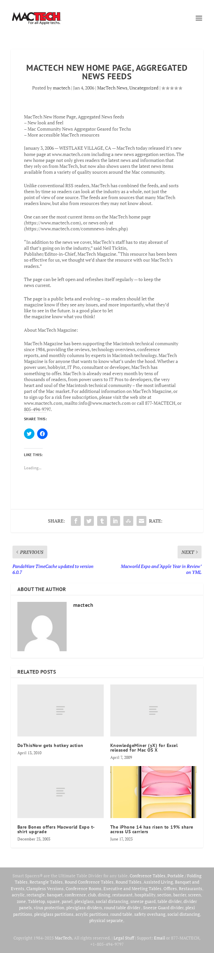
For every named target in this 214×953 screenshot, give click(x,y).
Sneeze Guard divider (163, 908)
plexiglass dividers (84, 908)
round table (121, 914)
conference (75, 895)
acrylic (18, 895)
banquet (55, 895)
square (53, 901)
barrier (179, 895)
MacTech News (112, 88)
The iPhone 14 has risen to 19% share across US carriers (151, 829)
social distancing (112, 901)
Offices (170, 888)
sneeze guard (143, 901)
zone (21, 901)
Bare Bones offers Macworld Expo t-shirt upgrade (56, 829)
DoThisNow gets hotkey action (50, 745)
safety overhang (149, 914)
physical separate (106, 920)
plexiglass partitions (54, 914)
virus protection (49, 908)
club (92, 895)
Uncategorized (144, 88)
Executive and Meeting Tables (132, 888)
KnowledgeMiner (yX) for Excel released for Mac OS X (144, 747)
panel (67, 901)
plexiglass (84, 901)
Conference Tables (147, 876)
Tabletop (36, 901)
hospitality (145, 895)
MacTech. (64, 938)
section (164, 895)
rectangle (36, 895)
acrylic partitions (91, 914)
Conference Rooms (83, 888)
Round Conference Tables (89, 882)
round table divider (122, 908)
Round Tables (128, 882)
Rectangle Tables (46, 882)
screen (194, 895)
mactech (61, 88)
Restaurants (190, 888)
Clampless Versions (45, 888)
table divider (170, 901)
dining (104, 895)
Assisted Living (158, 882)
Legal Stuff (124, 938)
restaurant (122, 895)
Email (159, 938)
